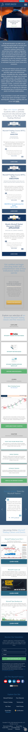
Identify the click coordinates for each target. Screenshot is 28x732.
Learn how (22, 1)
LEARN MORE (13, 161)
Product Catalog (8, 702)
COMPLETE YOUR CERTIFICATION (14, 302)
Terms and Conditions (8, 726)
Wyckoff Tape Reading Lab (14, 601)
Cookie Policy (5, 727)
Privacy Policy (19, 726)
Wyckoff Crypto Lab (14, 569)
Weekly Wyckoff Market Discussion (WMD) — (14, 226)
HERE (17, 101)
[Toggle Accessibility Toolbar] (25, 729)
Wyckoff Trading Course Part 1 (14, 539)
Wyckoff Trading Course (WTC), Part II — (14, 176)
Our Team (8, 706)
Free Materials (20, 698)
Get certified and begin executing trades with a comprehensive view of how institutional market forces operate (14, 268)
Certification (20, 710)
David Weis (8, 710)
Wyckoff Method (8, 698)
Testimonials (20, 702)
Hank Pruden (20, 706)
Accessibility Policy (15, 727)
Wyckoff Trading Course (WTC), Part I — (14, 132)
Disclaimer (17, 729)
